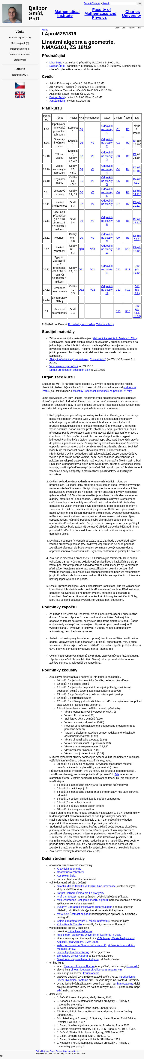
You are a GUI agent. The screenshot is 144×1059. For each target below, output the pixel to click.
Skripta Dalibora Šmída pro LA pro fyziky (80, 893)
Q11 (81, 269)
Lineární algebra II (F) (20, 37)
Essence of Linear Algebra (79, 966)
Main (44, 29)
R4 (127, 169)
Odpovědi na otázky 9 (106, 238)
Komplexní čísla (66, 875)
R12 (127, 289)
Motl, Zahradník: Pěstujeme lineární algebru (82, 899)
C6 (118, 192)
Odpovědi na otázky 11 (106, 269)
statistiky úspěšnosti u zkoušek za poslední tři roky (102, 390)
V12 (92, 289)
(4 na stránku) (98, 359)
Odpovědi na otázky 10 (106, 249)
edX (59, 990)
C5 (118, 180)
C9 (118, 237)
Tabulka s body (105, 324)
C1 (118, 129)
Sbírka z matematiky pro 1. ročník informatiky (83, 920)
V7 (92, 203)
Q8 (81, 220)
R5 (127, 180)
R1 (127, 129)
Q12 (81, 289)
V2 (92, 142)
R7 (127, 203)
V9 (92, 237)
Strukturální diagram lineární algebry (78, 959)
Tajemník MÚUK (20, 75)
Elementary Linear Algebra (72, 955)
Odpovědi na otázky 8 (106, 221)
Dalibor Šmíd (56, 65)
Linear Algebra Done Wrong (73, 952)
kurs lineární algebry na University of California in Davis (89, 934)
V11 (92, 269)
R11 (127, 269)
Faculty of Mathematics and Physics (100, 13)
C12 (118, 289)
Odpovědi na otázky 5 (106, 181)
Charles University (131, 13)
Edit (123, 28)
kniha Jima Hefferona (80, 931)
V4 (92, 169)
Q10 (81, 249)
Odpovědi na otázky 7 (106, 204)
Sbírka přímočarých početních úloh (69, 369)
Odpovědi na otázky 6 (106, 192)
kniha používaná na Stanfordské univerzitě (81, 945)
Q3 (81, 156)
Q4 (81, 169)
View (117, 28)
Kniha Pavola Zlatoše (69, 924)
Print (139, 28)
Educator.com (91, 973)
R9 (127, 237)
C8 (118, 220)
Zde (117, 774)
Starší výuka (20, 60)
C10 (118, 249)
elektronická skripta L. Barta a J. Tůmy (115, 338)
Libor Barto (55, 62)
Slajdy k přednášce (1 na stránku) (68, 359)
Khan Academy (124, 983)
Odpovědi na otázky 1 (106, 129)
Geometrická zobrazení (70, 872)
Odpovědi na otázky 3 (106, 156)
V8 (92, 220)
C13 (118, 311)
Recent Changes (92, 3)
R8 (127, 220)
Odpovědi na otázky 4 (106, 169)
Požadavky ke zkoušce (81, 324)
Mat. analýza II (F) (20, 43)
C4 (118, 169)
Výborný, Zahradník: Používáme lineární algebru (85, 906)
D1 (134, 140)
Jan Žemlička (57, 100)
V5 (92, 180)
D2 (134, 154)
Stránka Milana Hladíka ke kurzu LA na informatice (86, 886)
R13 (127, 311)
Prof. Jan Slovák (66, 896)
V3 (92, 156)
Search (106, 3)
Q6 (81, 192)
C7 (118, 203)
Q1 (81, 129)
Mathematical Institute (67, 13)
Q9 (81, 237)
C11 (118, 269)
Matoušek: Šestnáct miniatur (73, 913)
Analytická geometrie (69, 868)
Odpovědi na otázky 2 (106, 143)
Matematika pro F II (19, 49)
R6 (127, 192)
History (131, 28)
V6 (92, 192)
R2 (127, 142)
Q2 (81, 142)
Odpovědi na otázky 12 (106, 290)
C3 (118, 156)
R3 (127, 156)
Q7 (81, 203)
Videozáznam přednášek (63, 366)
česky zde (132, 966)
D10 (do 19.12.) (137, 269)
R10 (127, 249)
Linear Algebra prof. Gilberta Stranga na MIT (96, 969)
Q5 (81, 180)
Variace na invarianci (20, 54)
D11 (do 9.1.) (137, 290)
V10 (92, 249)
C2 (118, 142)
